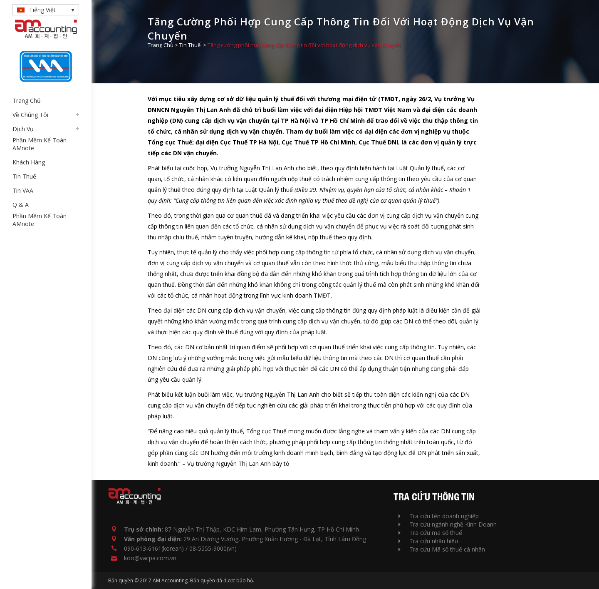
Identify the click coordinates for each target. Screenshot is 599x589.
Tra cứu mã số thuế (430, 533)
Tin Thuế (189, 45)
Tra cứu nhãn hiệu (428, 541)
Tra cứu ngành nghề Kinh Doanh (448, 524)
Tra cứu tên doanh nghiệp (439, 516)
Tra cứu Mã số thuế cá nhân (442, 549)
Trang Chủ (160, 45)
